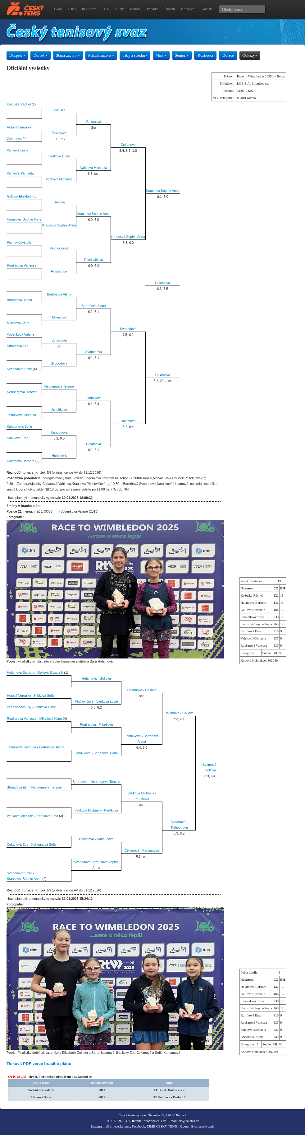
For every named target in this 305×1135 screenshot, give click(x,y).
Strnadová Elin (17, 346)
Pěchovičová (59, 248)
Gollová (59, 202)
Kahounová (59, 432)
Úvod (57, 9)
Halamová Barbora (20, 461)
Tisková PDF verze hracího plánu (39, 1063)
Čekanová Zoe (17, 139)
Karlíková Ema (17, 438)
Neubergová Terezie (59, 386)
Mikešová (59, 317)
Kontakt (207, 9)
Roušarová (59, 271)
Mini (161, 55)
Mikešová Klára (18, 323)
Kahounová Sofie (19, 426)
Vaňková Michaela (93, 168)
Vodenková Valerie (20, 334)
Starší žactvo (68, 55)
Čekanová (93, 121)
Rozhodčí (205, 55)
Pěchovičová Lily (19, 242)
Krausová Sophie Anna (163, 191)
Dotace (228, 55)
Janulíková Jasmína (21, 415)
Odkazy (249, 55)
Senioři (182, 55)
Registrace (89, 9)
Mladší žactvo (101, 55)
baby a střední (135, 55)
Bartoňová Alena (59, 294)
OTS (105, 9)
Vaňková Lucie (17, 150)
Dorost (40, 55)
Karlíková (142, 799)
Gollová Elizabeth (20, 196)
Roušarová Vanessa (21, 265)
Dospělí (17, 55)
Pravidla (152, 9)
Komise (135, 9)
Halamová (162, 283)
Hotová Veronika (19, 127)
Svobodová (128, 329)
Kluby (119, 9)
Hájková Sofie (44, 695)
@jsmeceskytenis (118, 1126)
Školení (169, 9)
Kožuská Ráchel (19, 104)
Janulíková (94, 398)
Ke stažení (188, 9)
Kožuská (59, 110)
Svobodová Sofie (19, 369)
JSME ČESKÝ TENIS (162, 1126)
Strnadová (59, 340)
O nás (71, 9)
